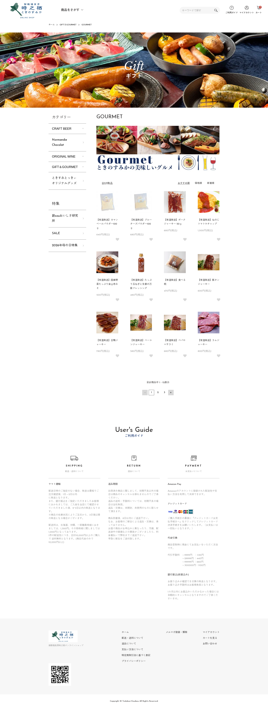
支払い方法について (132, 649)
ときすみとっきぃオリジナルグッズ (64, 181)
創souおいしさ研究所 (65, 218)
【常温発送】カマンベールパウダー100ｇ (107, 224)
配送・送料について (132, 638)
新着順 (210, 183)
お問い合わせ (210, 644)
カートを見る (210, 638)
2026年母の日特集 (65, 245)
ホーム (52, 25)
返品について (129, 644)
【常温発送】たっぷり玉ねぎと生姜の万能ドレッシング (141, 284)
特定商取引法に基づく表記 (136, 655)
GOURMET (87, 25)
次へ (171, 392)
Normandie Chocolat (59, 142)
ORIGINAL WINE (63, 156)
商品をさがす (70, 10)
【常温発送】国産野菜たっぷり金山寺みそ (107, 284)
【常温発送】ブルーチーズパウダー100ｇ (141, 224)
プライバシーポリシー (134, 661)
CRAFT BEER (61, 128)
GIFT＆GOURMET (68, 25)
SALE (56, 233)
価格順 (198, 183)
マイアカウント (211, 632)
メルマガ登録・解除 (176, 632)
